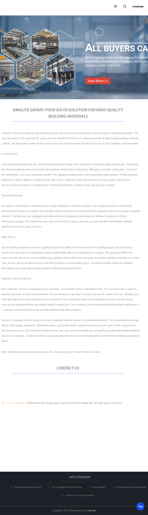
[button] (115, 6)
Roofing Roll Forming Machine (80, 495)
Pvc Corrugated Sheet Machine (67, 487)
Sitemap (91, 510)
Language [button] (138, 6)
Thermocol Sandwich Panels (28, 487)
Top (140, 506)
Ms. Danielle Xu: (13, 404)
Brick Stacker (99, 487)
